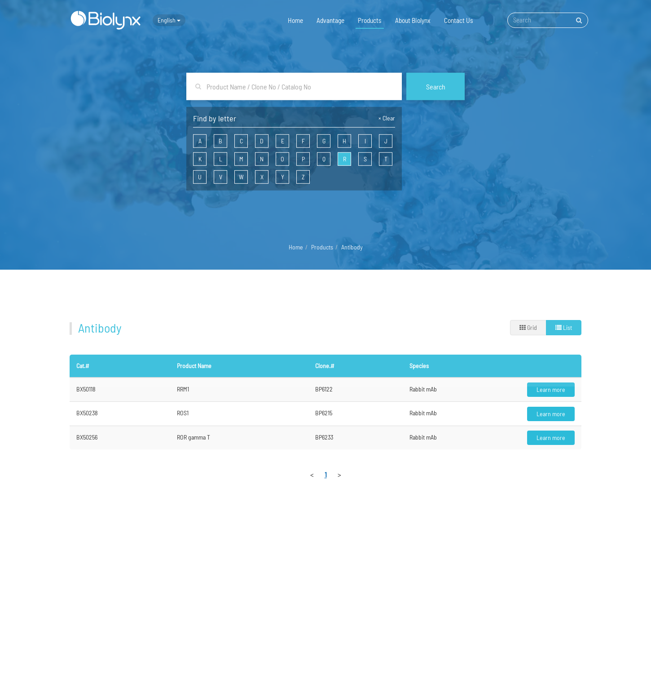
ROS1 (183, 413)
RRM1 (183, 389)
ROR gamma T (193, 437)
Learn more (551, 389)
